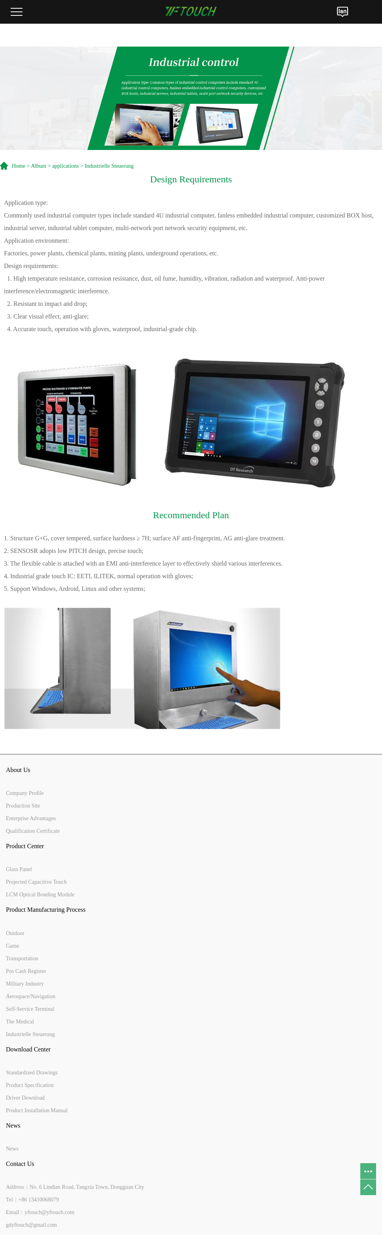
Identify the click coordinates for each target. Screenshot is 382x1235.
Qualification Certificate (33, 831)
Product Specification (30, 1085)
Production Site (23, 806)
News (13, 1125)
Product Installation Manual (36, 1110)
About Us (18, 769)
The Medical (20, 1022)
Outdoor (15, 933)
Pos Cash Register (26, 971)
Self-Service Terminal (30, 1009)
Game (12, 946)
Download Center (28, 1049)
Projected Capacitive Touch (36, 882)
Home (18, 166)
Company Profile (25, 793)
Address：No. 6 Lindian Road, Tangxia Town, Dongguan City (75, 1187)
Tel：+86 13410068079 (32, 1200)
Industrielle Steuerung (30, 1034)
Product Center (25, 846)
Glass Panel (19, 869)
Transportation (22, 958)
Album (38, 166)
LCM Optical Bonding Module (40, 895)
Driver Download (25, 1098)
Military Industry (25, 984)
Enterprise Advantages (31, 818)
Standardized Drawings (32, 1073)
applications (65, 166)
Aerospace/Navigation (30, 996)
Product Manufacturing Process (46, 909)
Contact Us (20, 1163)
